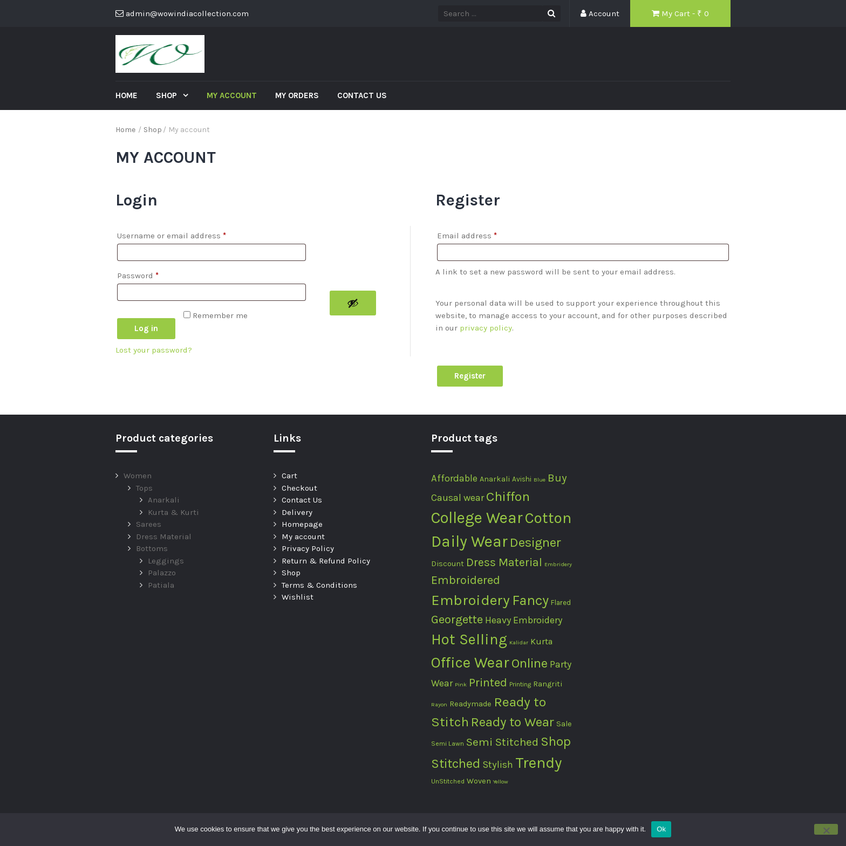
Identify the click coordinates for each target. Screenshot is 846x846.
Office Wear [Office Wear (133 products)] (470, 662)
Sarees (148, 524)
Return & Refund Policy (326, 561)
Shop (167, 95)
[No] (826, 829)
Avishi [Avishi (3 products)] (521, 479)
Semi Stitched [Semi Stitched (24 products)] (502, 741)
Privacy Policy (308, 548)
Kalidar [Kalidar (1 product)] (518, 642)
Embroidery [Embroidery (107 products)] (470, 600)
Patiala (161, 585)
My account (232, 95)
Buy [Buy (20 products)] (557, 477)
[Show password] (353, 303)
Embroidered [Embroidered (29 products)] (465, 580)
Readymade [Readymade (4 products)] (470, 704)
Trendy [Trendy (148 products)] (538, 763)
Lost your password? (153, 350)
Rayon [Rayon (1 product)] (439, 704)
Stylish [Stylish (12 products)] (497, 765)
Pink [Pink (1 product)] (461, 684)
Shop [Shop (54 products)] (556, 741)
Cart (289, 475)
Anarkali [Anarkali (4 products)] (495, 479)
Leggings (166, 561)
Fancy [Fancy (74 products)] (530, 600)
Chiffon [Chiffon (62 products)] (508, 496)
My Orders (297, 95)
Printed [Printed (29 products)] (488, 683)
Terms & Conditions (319, 585)
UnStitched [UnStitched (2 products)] (448, 781)
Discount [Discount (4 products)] (447, 563)
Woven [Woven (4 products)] (479, 781)
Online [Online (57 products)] (529, 663)
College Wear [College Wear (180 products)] (477, 517)
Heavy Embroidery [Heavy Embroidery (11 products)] (523, 620)
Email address (467, 234)
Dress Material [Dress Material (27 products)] (504, 562)
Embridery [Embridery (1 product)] (558, 564)
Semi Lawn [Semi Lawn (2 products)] (447, 743)
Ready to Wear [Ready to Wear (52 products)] (512, 722)
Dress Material (164, 536)
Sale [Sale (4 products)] (564, 723)
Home (126, 95)
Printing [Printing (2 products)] (520, 684)
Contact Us (362, 95)
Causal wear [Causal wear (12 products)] (457, 498)
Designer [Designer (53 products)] (535, 542)
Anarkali (164, 500)
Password (138, 273)
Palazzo (162, 572)
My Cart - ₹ (680, 13)
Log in (146, 328)
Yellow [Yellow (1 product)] (500, 781)
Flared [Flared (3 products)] (561, 603)
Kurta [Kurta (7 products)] (541, 641)
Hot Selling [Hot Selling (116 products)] (469, 639)
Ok (661, 829)
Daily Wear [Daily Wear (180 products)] (469, 541)
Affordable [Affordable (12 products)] (454, 478)
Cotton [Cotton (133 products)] (548, 518)
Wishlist (297, 597)
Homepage (302, 524)
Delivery (297, 512)
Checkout (299, 488)
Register (470, 376)
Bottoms (152, 548)
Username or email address (171, 234)
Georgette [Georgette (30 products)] (457, 620)
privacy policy (486, 328)
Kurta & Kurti (173, 512)
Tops (144, 488)
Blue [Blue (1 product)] (539, 479)
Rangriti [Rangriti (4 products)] (547, 684)
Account (600, 13)
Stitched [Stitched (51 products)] (455, 763)
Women (138, 475)
